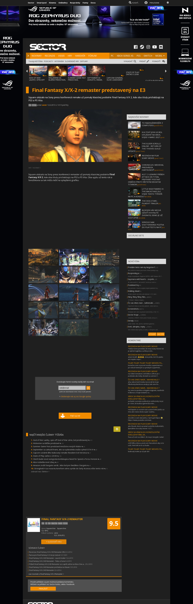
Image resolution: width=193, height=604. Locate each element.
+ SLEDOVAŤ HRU (54, 541)
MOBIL (159, 55)
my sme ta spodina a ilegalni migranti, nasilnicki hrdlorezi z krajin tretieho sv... (146, 391)
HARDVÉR (80, 55)
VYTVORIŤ (152, 334)
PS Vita (34, 105)
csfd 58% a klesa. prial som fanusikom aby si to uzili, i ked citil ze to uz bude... (146, 444)
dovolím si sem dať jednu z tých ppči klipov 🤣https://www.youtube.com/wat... (145, 419)
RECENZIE (50, 55)
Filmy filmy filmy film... (137, 297)
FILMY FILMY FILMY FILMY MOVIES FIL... (145, 363)
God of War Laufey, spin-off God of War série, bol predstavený (62, 440)
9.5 (113, 523)
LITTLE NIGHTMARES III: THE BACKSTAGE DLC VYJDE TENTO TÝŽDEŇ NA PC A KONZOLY (146, 193)
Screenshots (133, 308)
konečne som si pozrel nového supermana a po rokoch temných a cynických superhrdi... (145, 366)
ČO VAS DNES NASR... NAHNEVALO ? (143, 379)
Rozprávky (75, 2)
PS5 (138, 55)
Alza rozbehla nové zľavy (45, 462)
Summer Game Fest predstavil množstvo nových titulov (59, 446)
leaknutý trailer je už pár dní (138, 451)
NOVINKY (37, 55)
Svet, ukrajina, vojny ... (137, 326)
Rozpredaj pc (134, 273)
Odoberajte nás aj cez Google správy (76, 396)
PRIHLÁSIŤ (43, 588)
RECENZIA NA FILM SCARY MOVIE (150, 156)
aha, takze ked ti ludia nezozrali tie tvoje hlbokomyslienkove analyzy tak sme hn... (143, 383)
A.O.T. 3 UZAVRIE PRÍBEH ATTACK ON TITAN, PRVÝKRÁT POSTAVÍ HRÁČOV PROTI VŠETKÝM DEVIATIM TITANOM (146, 179)
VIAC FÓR (160, 334)
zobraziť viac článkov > (40, 471)
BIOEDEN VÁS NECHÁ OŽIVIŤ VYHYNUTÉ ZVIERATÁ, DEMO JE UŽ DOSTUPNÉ (145, 214)
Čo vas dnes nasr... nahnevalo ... (141, 303)
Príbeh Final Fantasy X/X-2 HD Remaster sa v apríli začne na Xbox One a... (57, 564)
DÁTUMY (84, 61)
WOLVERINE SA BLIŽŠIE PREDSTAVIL (57, 79)
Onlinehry (63, 2)
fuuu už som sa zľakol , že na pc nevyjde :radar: (146, 437)
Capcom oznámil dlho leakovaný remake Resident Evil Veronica (62, 452)
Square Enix (51, 528)
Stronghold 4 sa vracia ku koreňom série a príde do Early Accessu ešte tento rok (71, 468)
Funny (85, 2)
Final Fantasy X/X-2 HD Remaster (41, 570)
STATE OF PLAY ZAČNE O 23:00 (132, 73)
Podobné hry (133, 285)
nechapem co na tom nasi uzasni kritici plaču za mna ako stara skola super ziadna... (146, 410)
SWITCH (148, 55)
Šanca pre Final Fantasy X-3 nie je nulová (44, 555)
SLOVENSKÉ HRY (72, 61)
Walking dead (133, 291)
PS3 (30, 105)
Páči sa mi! (75, 415)
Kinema (52, 2)
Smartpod (41, 2)
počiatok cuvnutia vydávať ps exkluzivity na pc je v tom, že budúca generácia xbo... (145, 402)
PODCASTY (48, 61)
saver (44, 105)
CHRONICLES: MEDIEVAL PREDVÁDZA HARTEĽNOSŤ (153, 167)
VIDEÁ (61, 55)
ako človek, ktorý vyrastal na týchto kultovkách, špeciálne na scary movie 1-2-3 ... (146, 427)
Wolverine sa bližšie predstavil (48, 443)
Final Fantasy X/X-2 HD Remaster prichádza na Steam (49, 567)
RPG (46, 531)
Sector (31, 2)
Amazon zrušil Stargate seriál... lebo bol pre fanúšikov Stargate (62, 465)
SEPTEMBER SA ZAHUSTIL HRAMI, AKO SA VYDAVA (94, 80)
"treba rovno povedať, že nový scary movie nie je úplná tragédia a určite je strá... (146, 350)
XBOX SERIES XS (125, 55)
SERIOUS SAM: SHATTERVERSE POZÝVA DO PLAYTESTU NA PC (153, 224)
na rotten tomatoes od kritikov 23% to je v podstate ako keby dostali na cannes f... (143, 374)
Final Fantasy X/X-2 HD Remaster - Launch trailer (47, 558)
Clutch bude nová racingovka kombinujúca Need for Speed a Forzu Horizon (67, 459)
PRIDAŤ (142, 61)
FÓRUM (92, 55)
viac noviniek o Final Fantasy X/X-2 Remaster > (46, 574)
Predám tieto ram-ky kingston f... (142, 267)
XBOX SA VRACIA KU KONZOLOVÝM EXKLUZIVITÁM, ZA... (143, 397)
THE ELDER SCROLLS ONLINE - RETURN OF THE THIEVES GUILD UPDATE (144, 147)
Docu (93, 2)
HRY (70, 55)
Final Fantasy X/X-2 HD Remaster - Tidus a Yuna (47, 561)
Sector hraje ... (134, 314)
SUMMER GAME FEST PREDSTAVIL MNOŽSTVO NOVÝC (77, 80)
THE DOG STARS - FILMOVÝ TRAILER (150, 202)
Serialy (131, 320)
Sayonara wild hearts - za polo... (141, 279)
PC (112, 55)
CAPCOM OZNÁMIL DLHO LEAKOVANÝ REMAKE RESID (115, 80)
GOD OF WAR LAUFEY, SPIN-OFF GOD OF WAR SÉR (37, 80)
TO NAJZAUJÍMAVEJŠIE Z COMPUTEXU (152, 124)
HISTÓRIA (39, 61)
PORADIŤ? (156, 61)
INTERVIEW (59, 61)
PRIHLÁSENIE (154, 3)
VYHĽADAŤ (128, 61)
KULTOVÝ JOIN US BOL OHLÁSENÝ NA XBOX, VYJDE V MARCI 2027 (152, 134)
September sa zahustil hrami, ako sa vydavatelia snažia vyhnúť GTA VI (65, 449)
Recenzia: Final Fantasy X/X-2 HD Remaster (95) (47, 552)
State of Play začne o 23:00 (47, 456)
